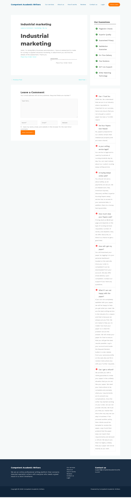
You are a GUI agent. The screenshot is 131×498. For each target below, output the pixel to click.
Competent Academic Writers (26, 4)
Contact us (94, 4)
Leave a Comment (27, 28)
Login (103, 4)
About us (64, 4)
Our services (53, 4)
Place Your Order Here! (29, 57)
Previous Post (16, 80)
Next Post (83, 80)
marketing (38, 28)
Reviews (85, 4)
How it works (74, 4)
